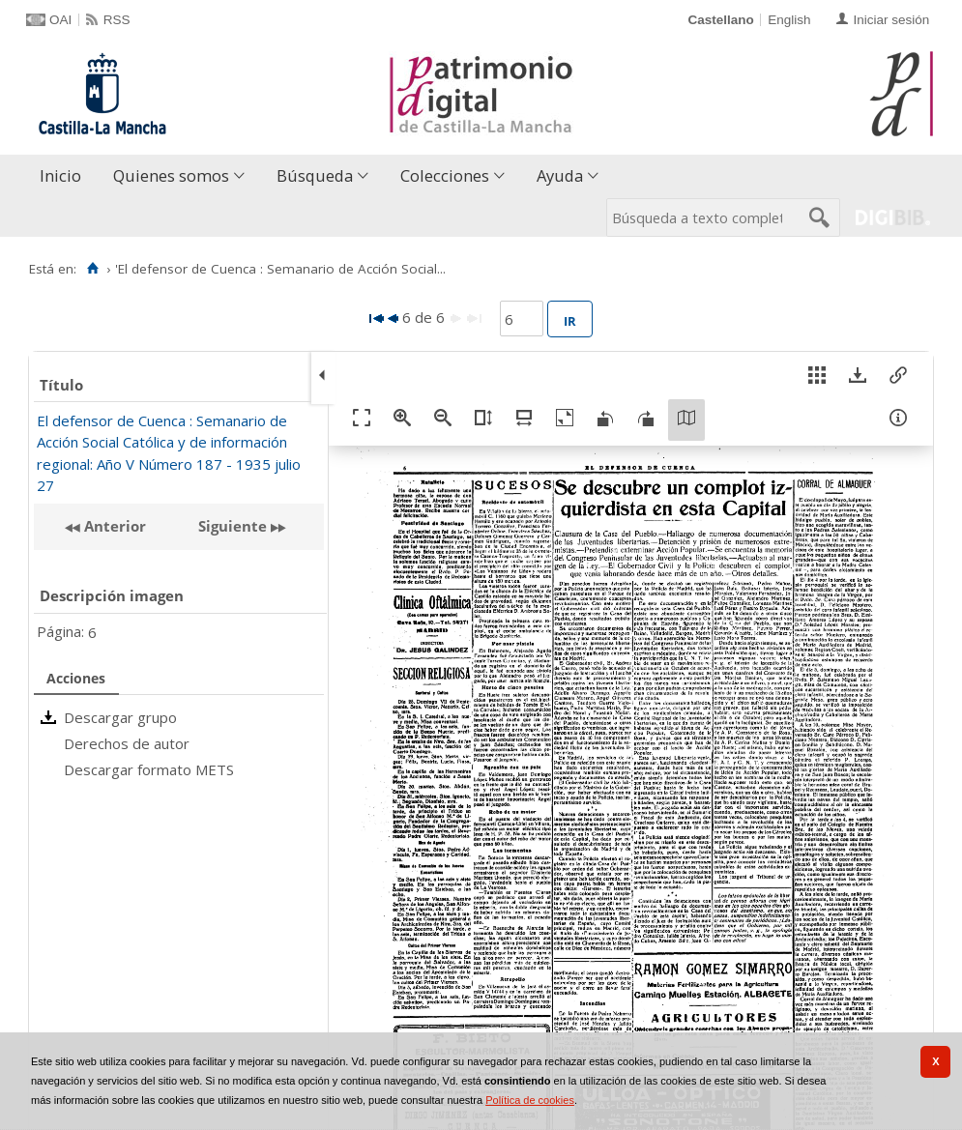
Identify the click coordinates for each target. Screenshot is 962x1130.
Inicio (60, 175)
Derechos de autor (126, 743)
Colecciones (444, 175)
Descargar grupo (120, 717)
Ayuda (560, 175)
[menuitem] (65, 176)
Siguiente (232, 526)
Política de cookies (529, 1100)
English (789, 20)
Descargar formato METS (149, 769)
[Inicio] (92, 268)
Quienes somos (171, 175)
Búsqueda (315, 175)
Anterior (113, 526)
